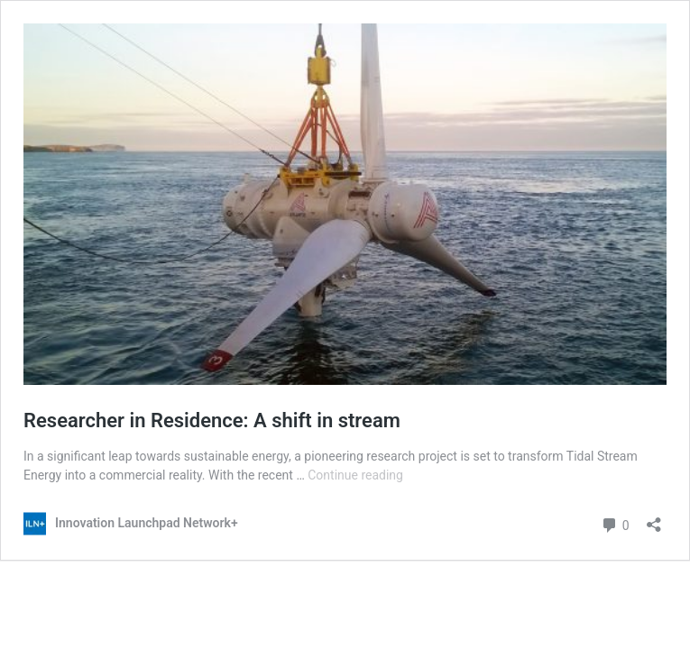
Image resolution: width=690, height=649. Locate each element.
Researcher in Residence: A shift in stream (211, 420)
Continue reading (355, 475)
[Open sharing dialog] (654, 519)
